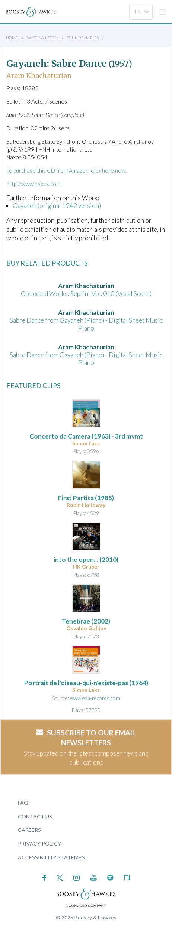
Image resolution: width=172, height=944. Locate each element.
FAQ (23, 803)
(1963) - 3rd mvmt (86, 436)
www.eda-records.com (95, 698)
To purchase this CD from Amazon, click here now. (66, 170)
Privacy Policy (39, 843)
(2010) (86, 559)
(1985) (86, 498)
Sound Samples (83, 37)
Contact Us (35, 816)
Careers (29, 830)
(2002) (86, 621)
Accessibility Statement (53, 857)
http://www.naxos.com (33, 183)
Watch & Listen (42, 37)
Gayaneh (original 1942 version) (57, 205)
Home (12, 37)
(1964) (86, 683)
